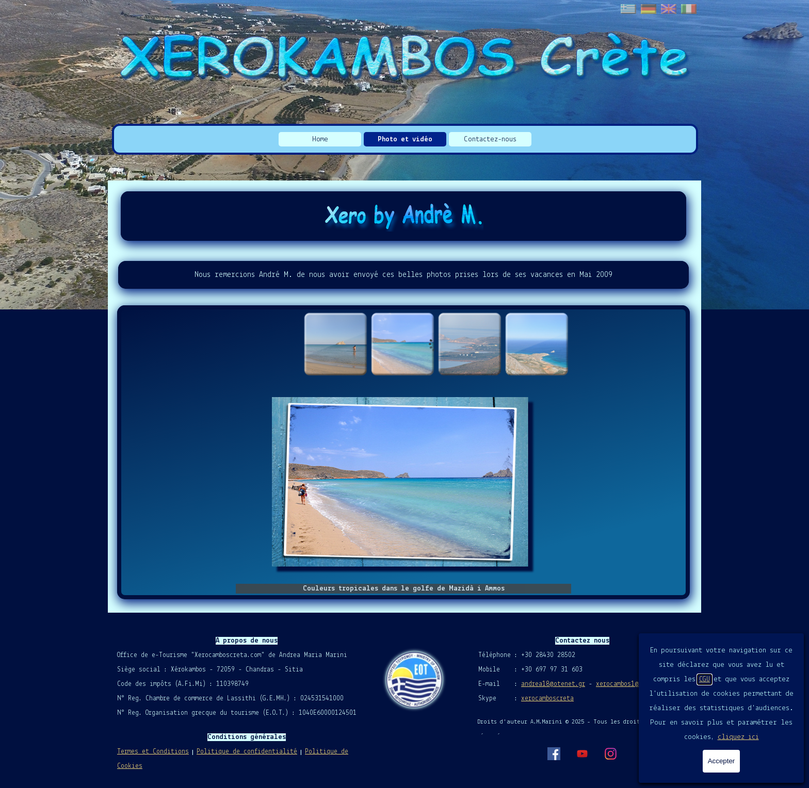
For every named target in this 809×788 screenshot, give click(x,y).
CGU (704, 679)
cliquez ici (738, 737)
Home (320, 139)
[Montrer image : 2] (402, 344)
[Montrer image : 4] (536, 344)
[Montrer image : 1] (335, 344)
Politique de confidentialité (247, 751)
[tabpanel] (403, 275)
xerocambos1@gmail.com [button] (633, 684)
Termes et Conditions (153, 751)
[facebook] (554, 753)
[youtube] (582, 753)
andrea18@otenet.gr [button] (553, 684)
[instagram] (610, 753)
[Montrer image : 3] (469, 344)
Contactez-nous (490, 139)
